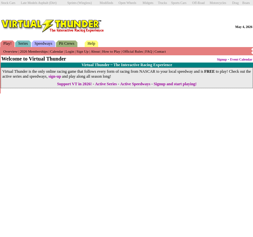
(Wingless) (84, 3)
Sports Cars (178, 3)
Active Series (106, 84)
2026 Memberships (34, 51)
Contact (160, 51)
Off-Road (198, 3)
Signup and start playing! (175, 84)
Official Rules (133, 51)
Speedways (43, 43)
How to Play (111, 51)
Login (70, 51)
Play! (7, 43)
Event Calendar (241, 59)
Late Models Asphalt (34, 3)
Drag (235, 3)
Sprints (71, 3)
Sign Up (82, 51)
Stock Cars (8, 3)
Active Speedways (135, 84)
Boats (246, 3)
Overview (10, 51)
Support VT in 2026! (74, 84)
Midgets (148, 3)
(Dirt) (53, 3)
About (95, 51)
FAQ (148, 51)
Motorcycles (218, 3)
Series (23, 43)
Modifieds (106, 3)
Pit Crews (67, 43)
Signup (222, 59)
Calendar (56, 51)
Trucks (162, 3)
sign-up (54, 76)
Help (91, 43)
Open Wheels (127, 3)
